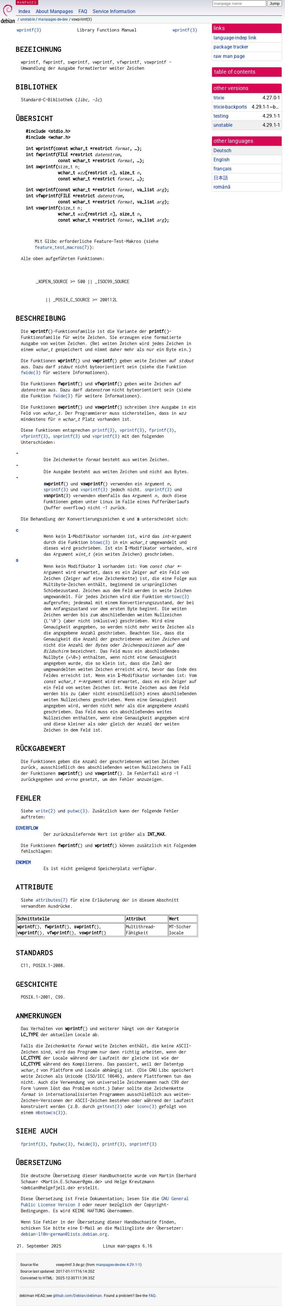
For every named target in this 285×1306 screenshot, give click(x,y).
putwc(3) (77, 810)
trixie (219, 98)
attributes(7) (52, 899)
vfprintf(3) (34, 436)
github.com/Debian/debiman (77, 1296)
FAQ (82, 11)
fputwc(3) (61, 1144)
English (222, 159)
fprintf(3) (161, 430)
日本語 (221, 178)
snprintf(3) (66, 436)
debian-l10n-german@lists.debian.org (64, 1234)
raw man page (229, 56)
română (222, 187)
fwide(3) (31, 372)
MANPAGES (27, 2)
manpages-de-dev (53, 19)
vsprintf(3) (106, 436)
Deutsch (222, 150)
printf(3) (103, 430)
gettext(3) (109, 1106)
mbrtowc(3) (176, 596)
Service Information (114, 11)
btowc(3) (100, 542)
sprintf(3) (56, 489)
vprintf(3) (132, 430)
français (222, 169)
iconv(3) (147, 1106)
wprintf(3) (29, 29)
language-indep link (235, 38)
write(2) (45, 810)
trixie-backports (230, 107)
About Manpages (54, 11)
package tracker (231, 47)
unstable (27, 19)
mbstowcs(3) (49, 1112)
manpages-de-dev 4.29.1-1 (118, 1265)
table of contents (235, 72)
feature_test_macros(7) (62, 247)
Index (24, 11)
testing (221, 116)
